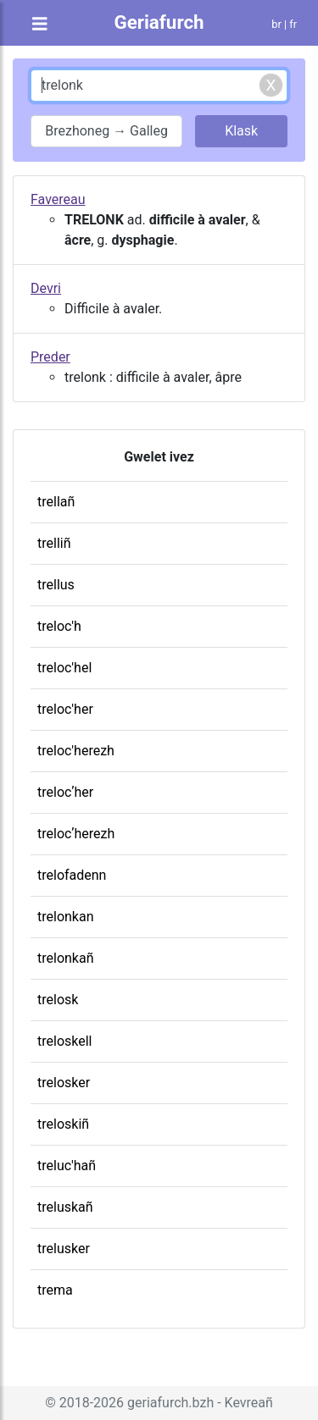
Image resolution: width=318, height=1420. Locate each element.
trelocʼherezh (75, 834)
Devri (46, 288)
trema (55, 1290)
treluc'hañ (66, 1166)
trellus (56, 585)
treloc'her (65, 709)
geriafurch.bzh (170, 1403)
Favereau (58, 199)
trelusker (63, 1248)
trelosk (57, 1000)
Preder (50, 357)
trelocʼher (65, 792)
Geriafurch (159, 22)
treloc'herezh (75, 751)
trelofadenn (71, 875)
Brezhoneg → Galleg (106, 131)
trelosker (63, 1083)
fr (293, 24)
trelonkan (65, 917)
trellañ (56, 502)
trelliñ (54, 543)
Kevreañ (249, 1403)
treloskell (64, 1041)
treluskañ (65, 1207)
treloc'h (59, 626)
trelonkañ (65, 958)
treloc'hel (64, 668)
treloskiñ (63, 1124)
